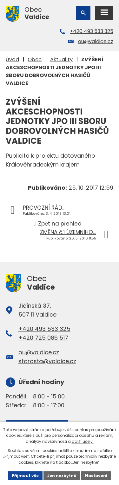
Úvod (12, 59)
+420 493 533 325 (91, 31)
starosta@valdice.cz (47, 361)
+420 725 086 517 (43, 338)
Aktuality (61, 59)
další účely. (83, 441)
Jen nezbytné (61, 475)
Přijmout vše (25, 475)
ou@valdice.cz (95, 41)
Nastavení (96, 475)
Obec (35, 59)
